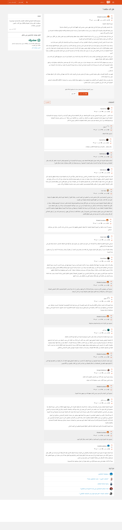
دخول (73, 94)
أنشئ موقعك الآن (36, 48)
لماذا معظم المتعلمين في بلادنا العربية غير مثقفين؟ (94, 497)
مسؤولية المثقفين (103, 482)
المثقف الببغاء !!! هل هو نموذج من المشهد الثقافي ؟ (94, 502)
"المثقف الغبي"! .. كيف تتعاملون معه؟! (98, 487)
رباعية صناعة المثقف (103, 492)
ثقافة (108, 20)
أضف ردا (101, 111)
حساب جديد (83, 94)
